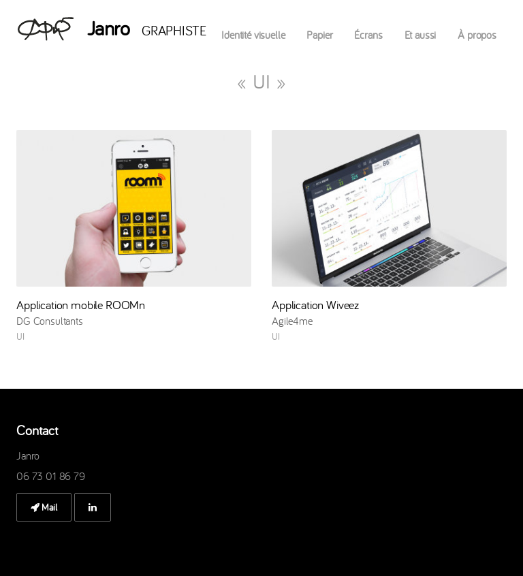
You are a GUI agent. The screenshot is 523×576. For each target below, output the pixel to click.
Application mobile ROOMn (80, 305)
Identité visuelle (253, 35)
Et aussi (421, 35)
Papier (319, 35)
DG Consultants (49, 320)
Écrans (368, 35)
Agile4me (292, 320)
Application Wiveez (315, 305)
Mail (44, 507)
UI (20, 336)
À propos (477, 35)
